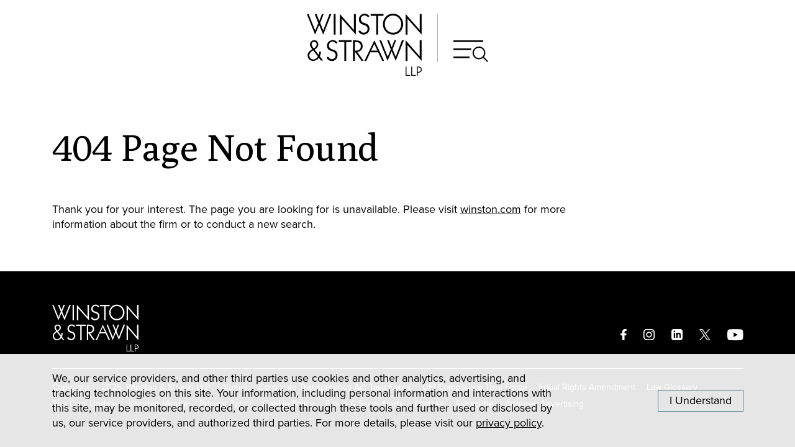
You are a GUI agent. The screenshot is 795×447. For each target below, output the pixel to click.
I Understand (701, 400)
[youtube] (735, 334)
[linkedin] (677, 334)
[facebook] (623, 334)
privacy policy (509, 423)
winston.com (490, 209)
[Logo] (95, 328)
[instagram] (649, 334)
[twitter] (705, 334)
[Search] (470, 51)
